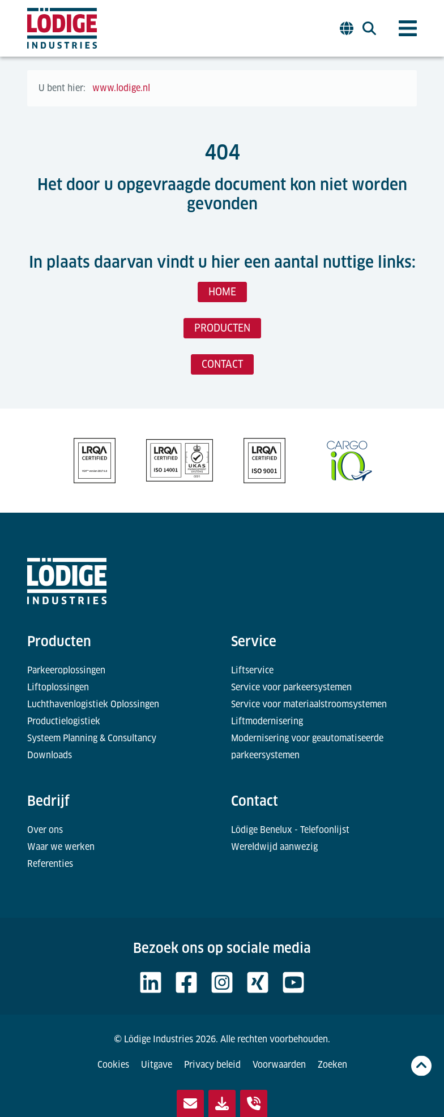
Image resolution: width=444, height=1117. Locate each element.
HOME (222, 292)
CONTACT (222, 364)
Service (253, 641)
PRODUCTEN (222, 328)
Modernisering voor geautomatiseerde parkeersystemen (307, 747)
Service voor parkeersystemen (291, 687)
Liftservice (252, 670)
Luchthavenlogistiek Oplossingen (93, 704)
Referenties (50, 863)
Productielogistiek (63, 721)
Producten (59, 641)
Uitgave (156, 1064)
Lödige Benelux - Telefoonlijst (290, 829)
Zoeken (332, 1064)
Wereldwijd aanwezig (274, 846)
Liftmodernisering (267, 721)
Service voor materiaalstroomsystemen (309, 704)
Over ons (45, 829)
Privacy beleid (212, 1064)
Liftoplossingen (58, 687)
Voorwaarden (279, 1064)
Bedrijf (48, 801)
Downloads (49, 755)
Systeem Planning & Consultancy (91, 738)
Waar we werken (61, 846)
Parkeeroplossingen (66, 670)
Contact (254, 801)
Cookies (113, 1064)
